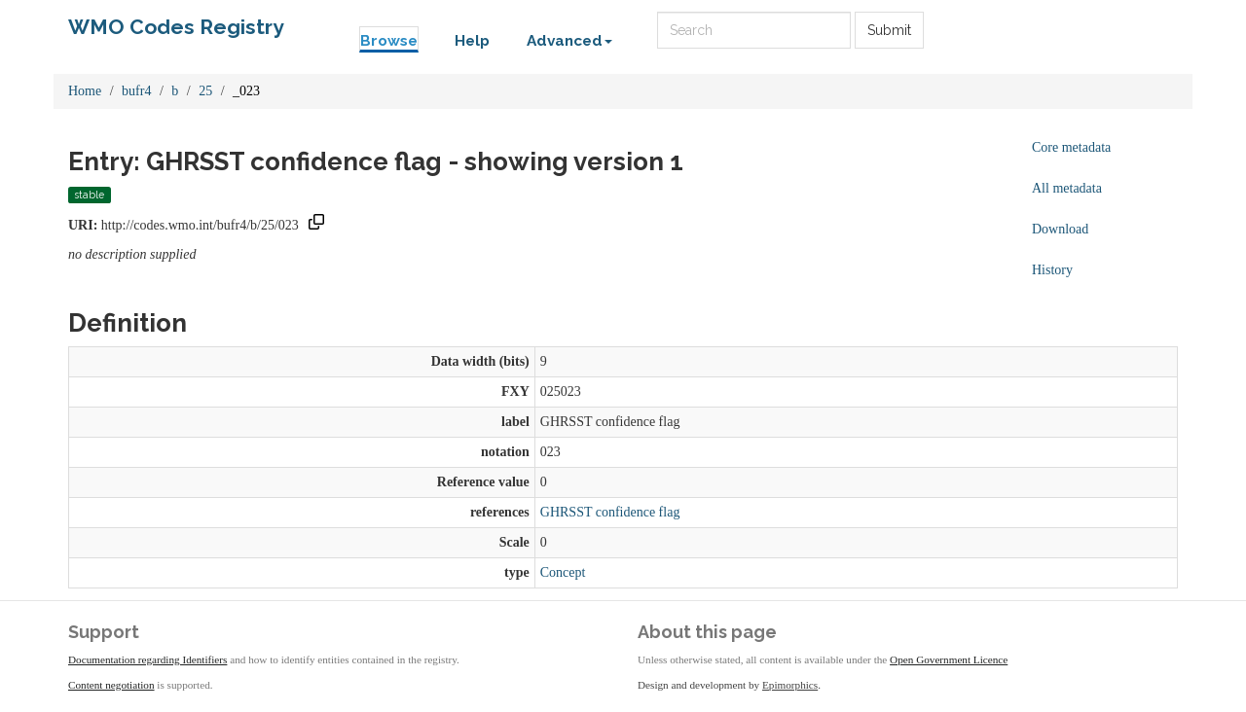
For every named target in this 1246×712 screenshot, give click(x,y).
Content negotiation (111, 685)
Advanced (569, 41)
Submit (889, 30)
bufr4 (136, 91)
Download (1060, 229)
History (1052, 270)
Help (472, 41)
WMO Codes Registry (176, 27)
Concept (563, 572)
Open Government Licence (949, 659)
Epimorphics (790, 685)
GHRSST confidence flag (610, 512)
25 (205, 91)
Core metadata (1071, 147)
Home (84, 91)
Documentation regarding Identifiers (147, 659)
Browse (389, 41)
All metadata (1067, 188)
